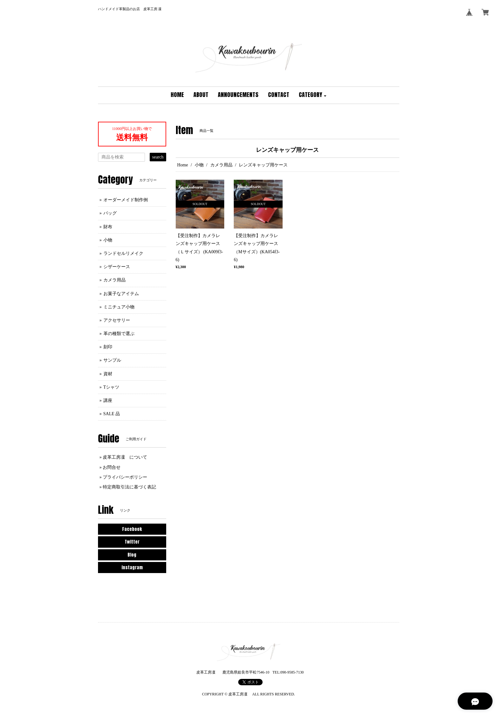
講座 (107, 400)
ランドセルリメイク (123, 253)
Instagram (132, 567)
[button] (312, 95)
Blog (132, 555)
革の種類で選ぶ (118, 333)
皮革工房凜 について (125, 457)
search (158, 157)
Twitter (132, 542)
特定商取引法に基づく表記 (129, 487)
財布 (107, 226)
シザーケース (116, 266)
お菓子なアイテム (121, 293)
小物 (199, 165)
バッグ (110, 213)
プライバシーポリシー (125, 477)
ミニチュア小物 (118, 307)
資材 (107, 373)
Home (182, 165)
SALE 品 (111, 413)
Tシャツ (111, 387)
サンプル (112, 360)
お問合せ (112, 467)
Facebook (132, 529)
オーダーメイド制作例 (125, 199)
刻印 (107, 347)
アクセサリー (116, 320)
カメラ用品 (221, 165)
